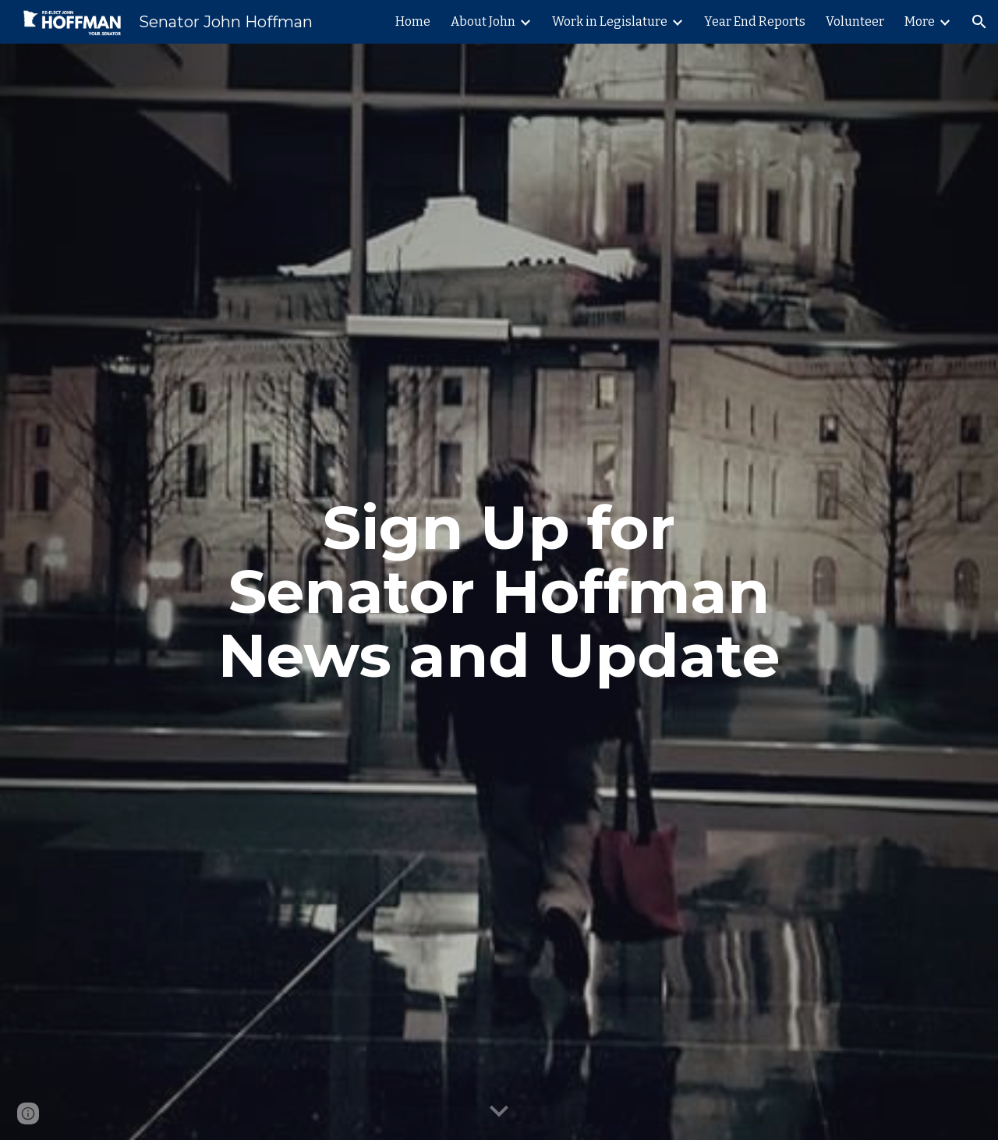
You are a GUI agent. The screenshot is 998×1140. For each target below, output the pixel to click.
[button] (979, 22)
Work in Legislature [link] (609, 21)
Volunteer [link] (855, 21)
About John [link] (483, 21)
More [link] (919, 21)
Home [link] (412, 21)
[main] (499, 592)
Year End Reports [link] (754, 21)
